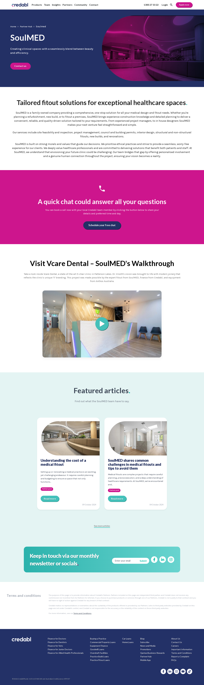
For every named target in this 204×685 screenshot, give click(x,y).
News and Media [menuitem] (147, 645)
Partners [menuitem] (67, 4)
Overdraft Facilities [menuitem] (99, 652)
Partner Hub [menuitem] (146, 656)
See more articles (102, 525)
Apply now (184, 4)
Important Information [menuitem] (181, 649)
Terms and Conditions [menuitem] (181, 652)
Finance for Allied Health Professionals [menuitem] (66, 652)
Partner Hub (28, 26)
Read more (50, 498)
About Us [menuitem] (175, 638)
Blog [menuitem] (142, 638)
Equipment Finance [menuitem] (99, 645)
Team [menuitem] (47, 4)
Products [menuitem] (37, 4)
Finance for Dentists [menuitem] (57, 642)
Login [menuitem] (165, 4)
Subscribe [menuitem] (144, 642)
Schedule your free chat (102, 225)
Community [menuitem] (80, 4)
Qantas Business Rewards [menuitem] (152, 652)
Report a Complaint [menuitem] (180, 656)
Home (13, 26)
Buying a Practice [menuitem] (98, 638)
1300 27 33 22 (151, 4)
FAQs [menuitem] (173, 660)
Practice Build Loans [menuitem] (99, 656)
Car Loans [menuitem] (126, 638)
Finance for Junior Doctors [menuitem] (60, 649)
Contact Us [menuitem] (176, 642)
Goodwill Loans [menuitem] (97, 649)
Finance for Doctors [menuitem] (57, 638)
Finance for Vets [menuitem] (55, 645)
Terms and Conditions (83, 613)
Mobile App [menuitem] (145, 660)
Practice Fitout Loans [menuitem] (100, 660)
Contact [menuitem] (93, 4)
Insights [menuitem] (56, 4)
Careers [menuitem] (175, 645)
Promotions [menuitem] (145, 649)
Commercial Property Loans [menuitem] (103, 642)
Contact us (21, 65)
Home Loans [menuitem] (128, 642)
